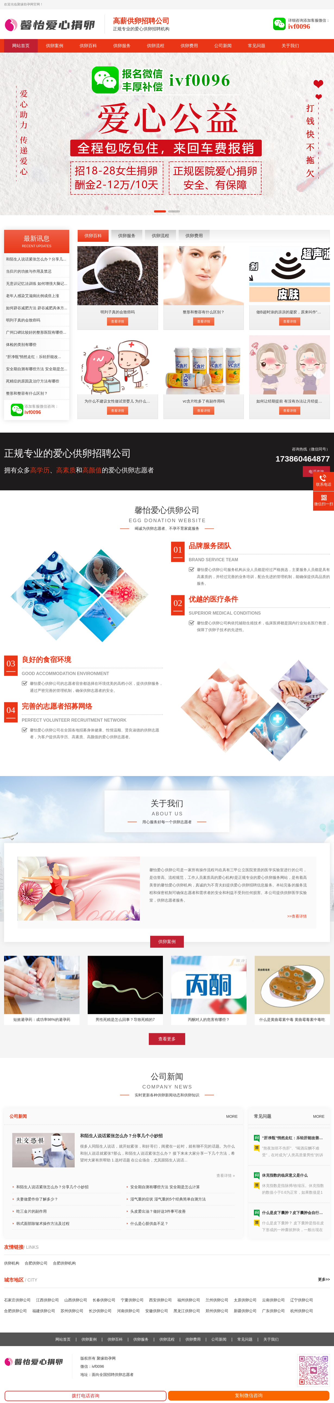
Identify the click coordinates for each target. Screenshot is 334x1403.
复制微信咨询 (249, 1395)
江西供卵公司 (47, 1300)
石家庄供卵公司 (17, 1300)
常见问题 (256, 45)
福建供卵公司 (43, 1311)
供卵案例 (54, 45)
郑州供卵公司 (217, 1311)
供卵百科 (88, 45)
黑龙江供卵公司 (187, 1311)
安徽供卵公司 (156, 1311)
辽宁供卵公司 (301, 1300)
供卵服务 (122, 45)
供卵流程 (155, 45)
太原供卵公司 (245, 1300)
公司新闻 (223, 45)
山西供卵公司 (75, 1300)
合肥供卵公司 (15, 1311)
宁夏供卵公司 (132, 1300)
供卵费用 (189, 45)
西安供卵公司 (160, 1300)
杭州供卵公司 (301, 1311)
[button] (160, 211)
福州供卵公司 (188, 1300)
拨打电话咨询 (85, 1395)
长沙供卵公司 (100, 1311)
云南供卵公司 (273, 1300)
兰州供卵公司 (217, 1300)
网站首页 (21, 45)
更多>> (324, 1279)
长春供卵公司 (104, 1300)
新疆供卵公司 (245, 1311)
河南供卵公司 (128, 1311)
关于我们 (290, 45)
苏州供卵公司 (72, 1311)
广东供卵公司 (273, 1311)
